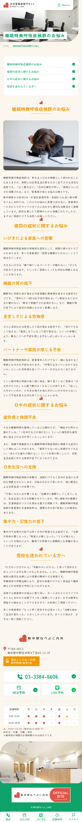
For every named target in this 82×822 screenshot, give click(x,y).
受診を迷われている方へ (22, 86)
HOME (6, 45)
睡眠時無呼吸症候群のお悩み (24, 64)
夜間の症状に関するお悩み (23, 72)
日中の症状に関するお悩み (23, 79)
